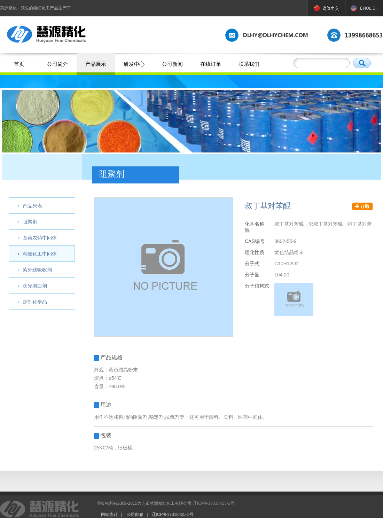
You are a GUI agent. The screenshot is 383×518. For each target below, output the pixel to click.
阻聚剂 (30, 222)
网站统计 (109, 514)
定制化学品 (35, 302)
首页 (19, 64)
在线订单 (210, 64)
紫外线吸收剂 (37, 270)
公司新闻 (172, 64)
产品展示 (95, 64)
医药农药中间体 (40, 238)
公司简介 (57, 64)
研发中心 (134, 64)
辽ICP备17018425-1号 (214, 503)
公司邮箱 (135, 514)
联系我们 (249, 64)
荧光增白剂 (35, 286)
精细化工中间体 (40, 254)
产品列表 (32, 206)
